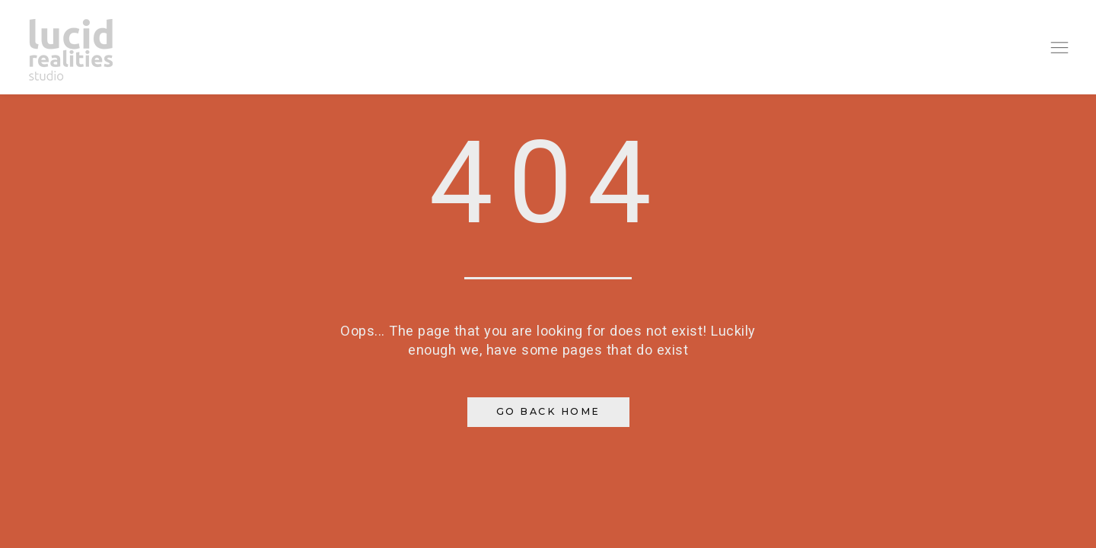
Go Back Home (548, 411)
